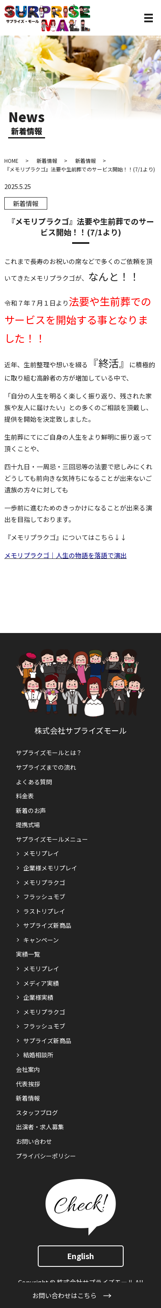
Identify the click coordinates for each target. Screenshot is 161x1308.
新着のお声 (31, 810)
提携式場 (28, 824)
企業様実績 (38, 997)
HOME (11, 160)
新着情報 (46, 160)
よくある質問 (34, 781)
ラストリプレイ (44, 911)
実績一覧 (28, 954)
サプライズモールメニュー (52, 839)
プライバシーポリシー (46, 1156)
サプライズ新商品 (47, 925)
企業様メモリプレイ (50, 868)
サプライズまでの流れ (46, 767)
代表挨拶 (28, 1084)
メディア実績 (41, 983)
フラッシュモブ (44, 896)
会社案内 (28, 1069)
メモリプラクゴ (44, 882)
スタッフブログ (37, 1112)
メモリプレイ (41, 853)
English (80, 1255)
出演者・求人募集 (40, 1126)
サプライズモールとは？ (49, 752)
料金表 (25, 796)
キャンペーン (41, 940)
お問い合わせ (34, 1141)
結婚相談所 (38, 1054)
